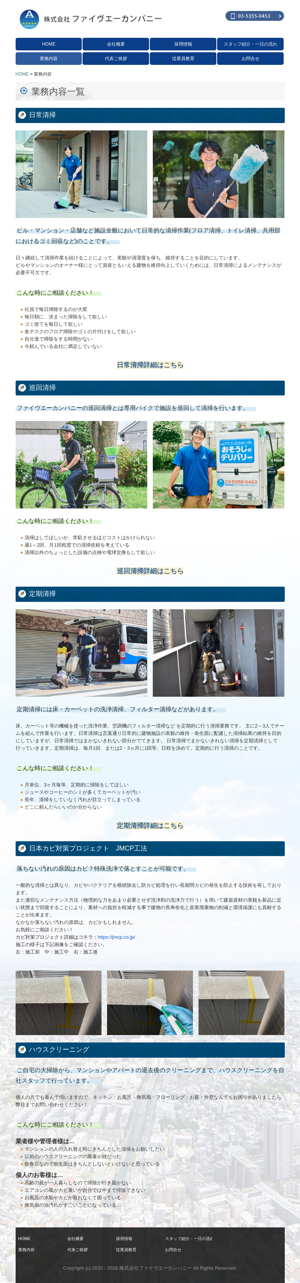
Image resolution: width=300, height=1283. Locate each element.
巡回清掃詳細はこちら (150, 571)
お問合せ (250, 58)
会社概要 (116, 44)
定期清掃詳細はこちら (150, 825)
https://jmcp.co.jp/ (116, 937)
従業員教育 (183, 58)
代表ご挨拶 (116, 58)
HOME (48, 44)
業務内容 (49, 58)
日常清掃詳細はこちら (150, 365)
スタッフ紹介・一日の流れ (250, 44)
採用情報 (183, 44)
